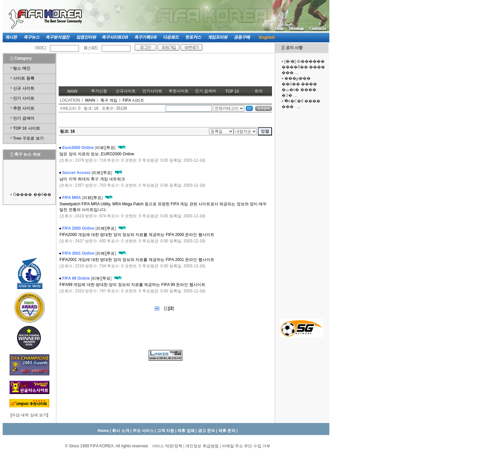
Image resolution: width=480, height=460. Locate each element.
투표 (110, 147)
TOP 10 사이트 (26, 128)
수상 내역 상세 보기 (29, 415)
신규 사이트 (23, 88)
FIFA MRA (71, 197)
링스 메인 (21, 68)
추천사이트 (179, 91)
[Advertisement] (301, 213)
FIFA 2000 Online (78, 228)
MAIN (72, 91)
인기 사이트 (23, 98)
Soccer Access (76, 172)
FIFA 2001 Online (78, 253)
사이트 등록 (23, 78)
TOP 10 (232, 91)
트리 (259, 91)
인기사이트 (152, 91)
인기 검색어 (23, 118)
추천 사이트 (23, 108)
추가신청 (99, 91)
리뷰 (100, 147)
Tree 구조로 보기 (28, 138)
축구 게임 (108, 100)
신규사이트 (126, 91)
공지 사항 (294, 47)
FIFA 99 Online (76, 278)
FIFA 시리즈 (133, 100)
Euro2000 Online (78, 147)
